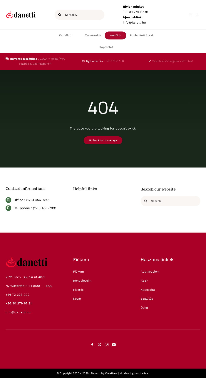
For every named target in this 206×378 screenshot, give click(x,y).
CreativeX (111, 373)
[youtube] (114, 344)
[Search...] (170, 202)
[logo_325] (27, 258)
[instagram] (106, 344)
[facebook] (92, 344)
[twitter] (99, 344)
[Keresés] (60, 15)
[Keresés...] (79, 15)
